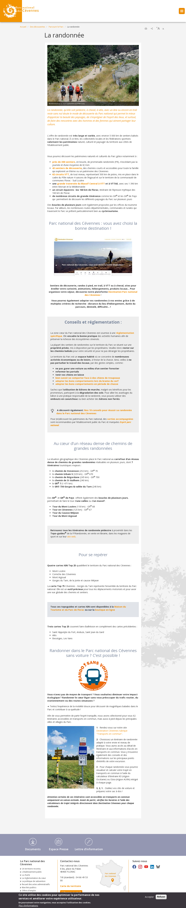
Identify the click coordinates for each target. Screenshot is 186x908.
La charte (26, 875)
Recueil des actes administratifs (36, 884)
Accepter (149, 897)
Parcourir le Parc (56, 26)
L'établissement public (32, 872)
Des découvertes (37, 26)
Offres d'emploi (29, 890)
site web (71, 536)
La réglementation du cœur (34, 878)
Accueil (23, 26)
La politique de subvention (33, 881)
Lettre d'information (89, 849)
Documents (33, 849)
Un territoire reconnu (31, 868)
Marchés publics (29, 887)
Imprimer (145, 28)
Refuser (161, 897)
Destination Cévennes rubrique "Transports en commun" (111, 732)
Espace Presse (58, 849)
